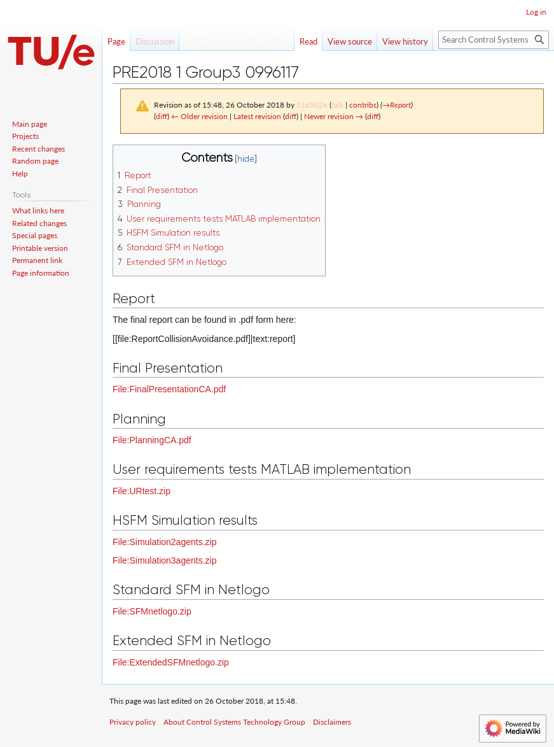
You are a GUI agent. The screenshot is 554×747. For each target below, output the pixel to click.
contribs (363, 105)
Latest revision (257, 116)
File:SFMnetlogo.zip (152, 611)
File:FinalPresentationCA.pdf (169, 389)
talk (337, 105)
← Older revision (199, 116)
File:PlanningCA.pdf (152, 440)
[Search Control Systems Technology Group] (493, 40)
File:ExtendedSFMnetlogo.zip (171, 662)
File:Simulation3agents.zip (164, 560)
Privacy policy (132, 722)
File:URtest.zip (141, 491)
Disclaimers (332, 722)
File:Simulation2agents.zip (164, 542)
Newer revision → (333, 116)
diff (161, 116)
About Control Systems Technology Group (234, 722)
